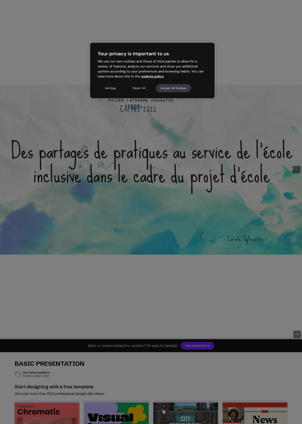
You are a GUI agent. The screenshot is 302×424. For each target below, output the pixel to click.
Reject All (139, 88)
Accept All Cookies (173, 88)
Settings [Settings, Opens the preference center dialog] (110, 88)
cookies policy (152, 76)
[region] (152, 70)
